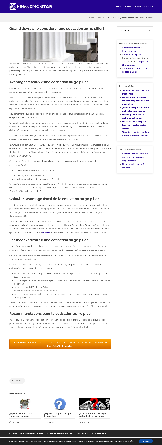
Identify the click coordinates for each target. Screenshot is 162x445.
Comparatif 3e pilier (131, 54)
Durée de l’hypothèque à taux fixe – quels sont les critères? (134, 125)
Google (46, 232)
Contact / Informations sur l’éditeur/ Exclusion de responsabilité (135, 157)
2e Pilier (127, 7)
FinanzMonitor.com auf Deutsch (91, 433)
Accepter (146, 441)
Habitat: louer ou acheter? (134, 97)
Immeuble (148, 7)
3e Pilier (137, 7)
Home (118, 7)
